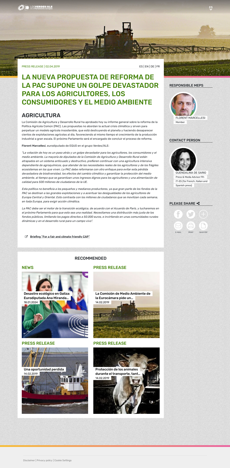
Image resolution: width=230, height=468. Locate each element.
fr (158, 66)
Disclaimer (29, 460)
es (141, 66)
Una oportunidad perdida (44, 369)
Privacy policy (44, 460)
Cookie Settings (63, 460)
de (152, 66)
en (147, 66)
